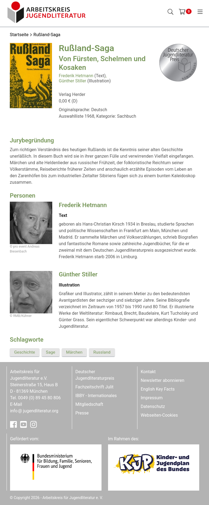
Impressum (152, 397)
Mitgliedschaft (89, 404)
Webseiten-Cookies (159, 415)
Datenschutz (153, 406)
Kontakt (148, 371)
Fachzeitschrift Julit (94, 386)
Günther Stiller (72, 80)
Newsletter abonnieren (162, 380)
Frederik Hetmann (76, 75)
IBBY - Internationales (96, 395)
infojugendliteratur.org (34, 410)
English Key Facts (158, 389)
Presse (82, 413)
